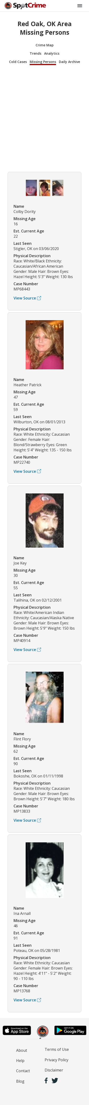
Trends (35, 53)
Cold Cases (18, 61)
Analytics (51, 53)
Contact (23, 1070)
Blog (20, 1081)
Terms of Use (57, 1049)
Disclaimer (54, 1070)
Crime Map (45, 45)
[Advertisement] (44, 117)
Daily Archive (69, 61)
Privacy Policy (56, 1059)
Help (20, 1060)
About (21, 1050)
